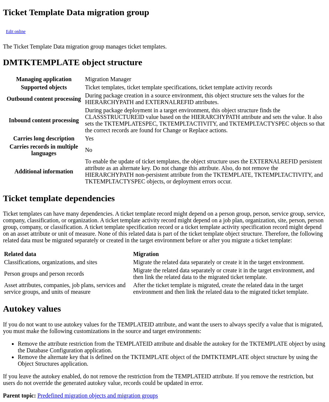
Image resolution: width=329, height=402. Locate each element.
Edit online (16, 31)
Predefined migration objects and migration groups (97, 395)
